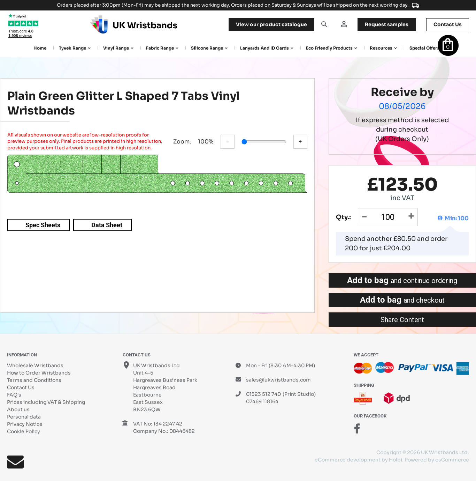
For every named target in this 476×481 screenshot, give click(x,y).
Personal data (24, 417)
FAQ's (14, 395)
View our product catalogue (271, 24)
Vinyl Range (116, 48)
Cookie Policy (23, 431)
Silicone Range (207, 48)
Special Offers (424, 48)
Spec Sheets (42, 225)
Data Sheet (106, 225)
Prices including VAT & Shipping (46, 402)
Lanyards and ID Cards (264, 48)
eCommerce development (348, 460)
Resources (381, 48)
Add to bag (402, 280)
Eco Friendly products (329, 48)
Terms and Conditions (34, 380)
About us (18, 409)
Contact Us (20, 387)
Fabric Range (160, 48)
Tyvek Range (72, 48)
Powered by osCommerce (437, 460)
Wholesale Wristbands (35, 365)
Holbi (395, 460)
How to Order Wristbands (39, 373)
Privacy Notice (25, 424)
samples (386, 24)
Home (39, 48)
